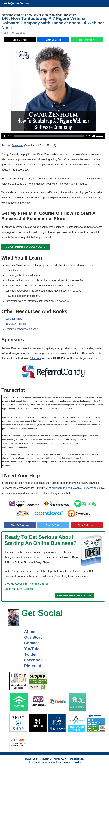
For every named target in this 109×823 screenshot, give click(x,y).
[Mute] (93, 136)
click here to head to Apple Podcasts (72, 488)
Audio (5, 33)
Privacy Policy (52, 762)
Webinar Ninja (84, 178)
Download (17, 145)
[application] (53, 136)
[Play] (5, 136)
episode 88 (47, 164)
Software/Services (11, 15)
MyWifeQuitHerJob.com (15, 3)
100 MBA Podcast (16, 323)
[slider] (49, 136)
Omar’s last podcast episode (22, 329)
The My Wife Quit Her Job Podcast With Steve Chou (49, 15)
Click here (35, 358)
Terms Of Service (72, 762)
